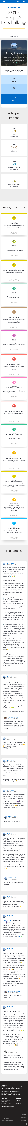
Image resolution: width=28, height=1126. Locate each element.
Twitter (18, 1105)
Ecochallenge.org (14, 7)
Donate (18, 1)
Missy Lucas (10, 563)
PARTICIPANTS (16, 34)
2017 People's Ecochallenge (14, 18)
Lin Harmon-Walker (14, 991)
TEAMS (7, 34)
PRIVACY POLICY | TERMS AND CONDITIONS (23, 1117)
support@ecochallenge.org (7, 1106)
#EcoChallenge (7, 920)
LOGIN (24, 1)
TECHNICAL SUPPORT (23, 1121)
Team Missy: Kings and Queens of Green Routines (14, 58)
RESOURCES (13, 36)
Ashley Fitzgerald (14, 1051)
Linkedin (18, 1100)
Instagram (18, 1102)
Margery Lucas (13, 717)
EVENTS (4, 1)
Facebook (18, 1103)
